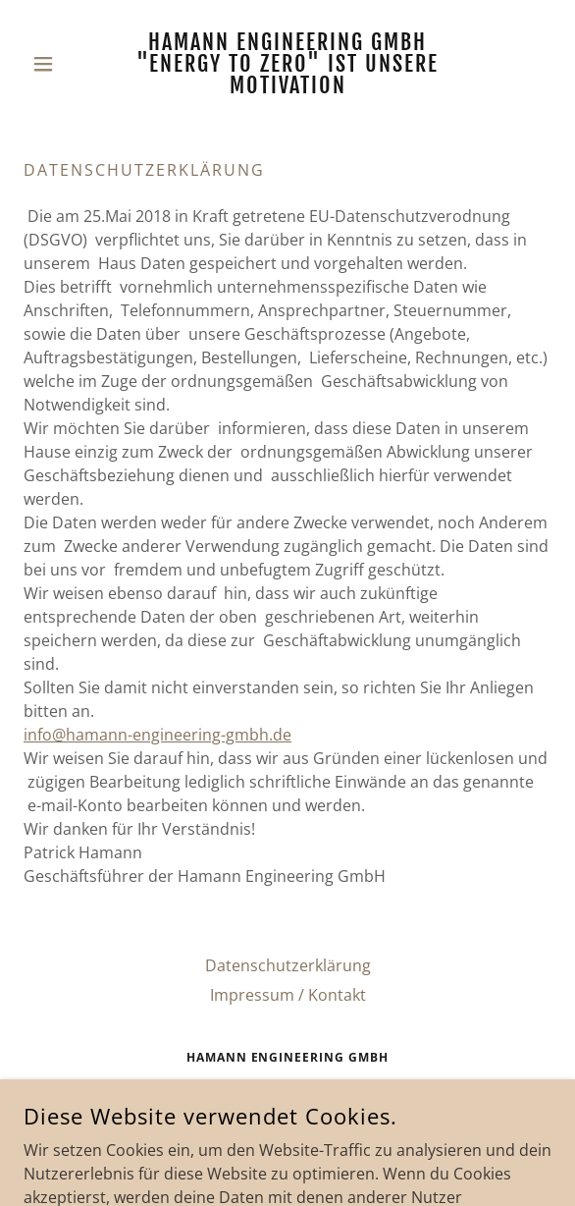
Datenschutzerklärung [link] (288, 965)
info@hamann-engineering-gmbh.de (157, 734)
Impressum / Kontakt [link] (288, 995)
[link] (288, 64)
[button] (63, 63)
